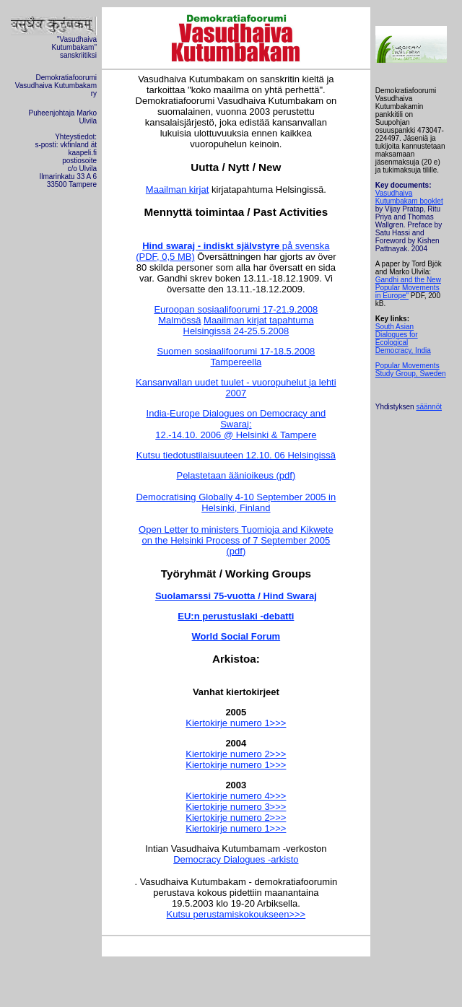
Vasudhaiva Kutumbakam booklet (409, 197)
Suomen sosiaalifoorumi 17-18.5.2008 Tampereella (236, 356)
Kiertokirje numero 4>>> (236, 795)
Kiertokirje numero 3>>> (236, 806)
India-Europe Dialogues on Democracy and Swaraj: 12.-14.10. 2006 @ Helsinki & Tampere (236, 424)
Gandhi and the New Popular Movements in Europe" (408, 288)
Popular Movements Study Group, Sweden (410, 370)
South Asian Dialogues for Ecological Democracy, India (403, 338)
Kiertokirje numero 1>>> (236, 723)
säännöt (429, 407)
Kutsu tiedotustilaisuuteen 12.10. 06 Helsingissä (236, 455)
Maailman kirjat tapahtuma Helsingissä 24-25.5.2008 (248, 325)
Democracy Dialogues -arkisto (235, 859)
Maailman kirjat (177, 189)
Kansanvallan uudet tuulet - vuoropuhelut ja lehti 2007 (236, 387)
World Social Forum (236, 636)
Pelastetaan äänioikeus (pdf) (235, 475)
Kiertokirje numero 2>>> (236, 754)
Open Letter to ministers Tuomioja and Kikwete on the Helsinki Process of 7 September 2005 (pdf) (236, 540)
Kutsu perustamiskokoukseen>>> (236, 914)
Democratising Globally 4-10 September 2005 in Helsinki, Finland (236, 502)
